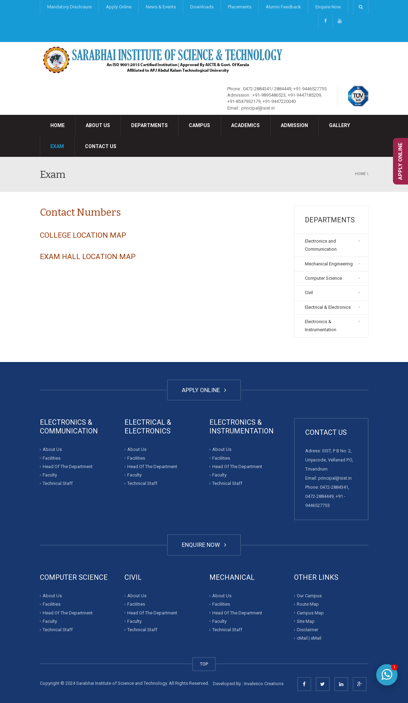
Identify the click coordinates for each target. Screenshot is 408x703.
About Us (98, 125)
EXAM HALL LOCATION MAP (88, 256)
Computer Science (323, 278)
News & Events (161, 6)
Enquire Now (328, 6)
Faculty (50, 475)
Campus (199, 125)
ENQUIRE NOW (204, 544)
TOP (204, 664)
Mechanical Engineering (329, 263)
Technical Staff (58, 483)
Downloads (202, 6)
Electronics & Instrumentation (320, 325)
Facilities (51, 458)
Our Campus (309, 595)
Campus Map (310, 612)
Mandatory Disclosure (69, 6)
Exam (57, 146)
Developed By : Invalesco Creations (248, 683)
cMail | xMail (309, 638)
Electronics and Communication (321, 245)
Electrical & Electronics (328, 307)
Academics (245, 125)
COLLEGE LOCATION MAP (83, 235)
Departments (149, 125)
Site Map (306, 621)
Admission (294, 125)
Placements (239, 6)
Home (57, 125)
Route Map (308, 604)
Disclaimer (307, 629)
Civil (309, 292)
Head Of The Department (68, 466)
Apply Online (118, 6)
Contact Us (100, 146)
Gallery (339, 125)
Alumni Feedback (283, 6)
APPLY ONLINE (204, 390)
